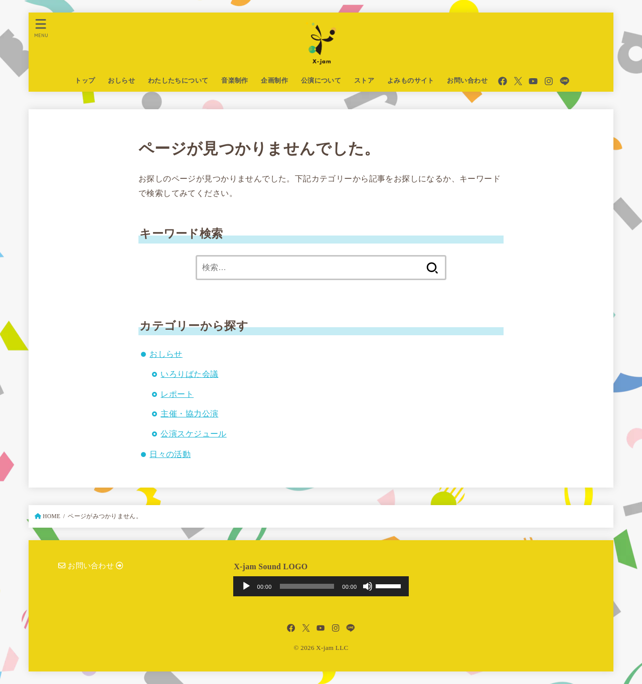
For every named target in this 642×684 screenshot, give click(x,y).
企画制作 (274, 80)
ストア (364, 80)
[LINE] (564, 81)
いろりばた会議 (189, 374)
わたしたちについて (178, 80)
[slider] (307, 586)
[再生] (246, 586)
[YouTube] (533, 81)
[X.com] (518, 81)
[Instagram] (548, 81)
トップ (85, 80)
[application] (321, 586)
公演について (321, 80)
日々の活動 (170, 454)
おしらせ (121, 80)
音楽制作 (234, 80)
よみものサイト (410, 80)
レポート (177, 394)
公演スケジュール (193, 433)
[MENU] (41, 28)
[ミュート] (368, 586)
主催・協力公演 (189, 413)
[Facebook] (502, 81)
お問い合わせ (467, 80)
